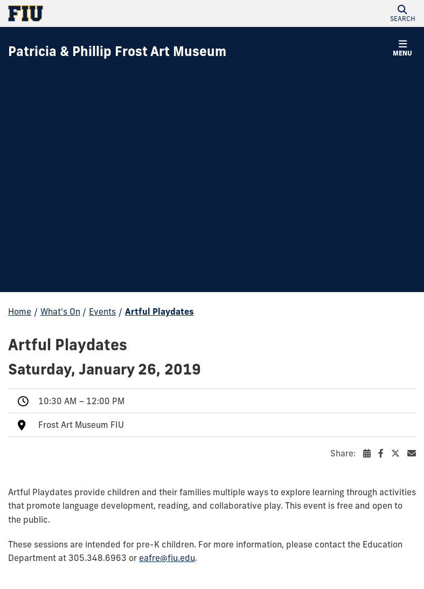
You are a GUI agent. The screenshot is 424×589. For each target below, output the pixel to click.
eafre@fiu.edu (167, 557)
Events (102, 311)
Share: (373, 453)
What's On (60, 311)
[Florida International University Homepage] (110, 13)
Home (19, 311)
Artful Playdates (159, 311)
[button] (402, 13)
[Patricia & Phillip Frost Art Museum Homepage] (117, 52)
